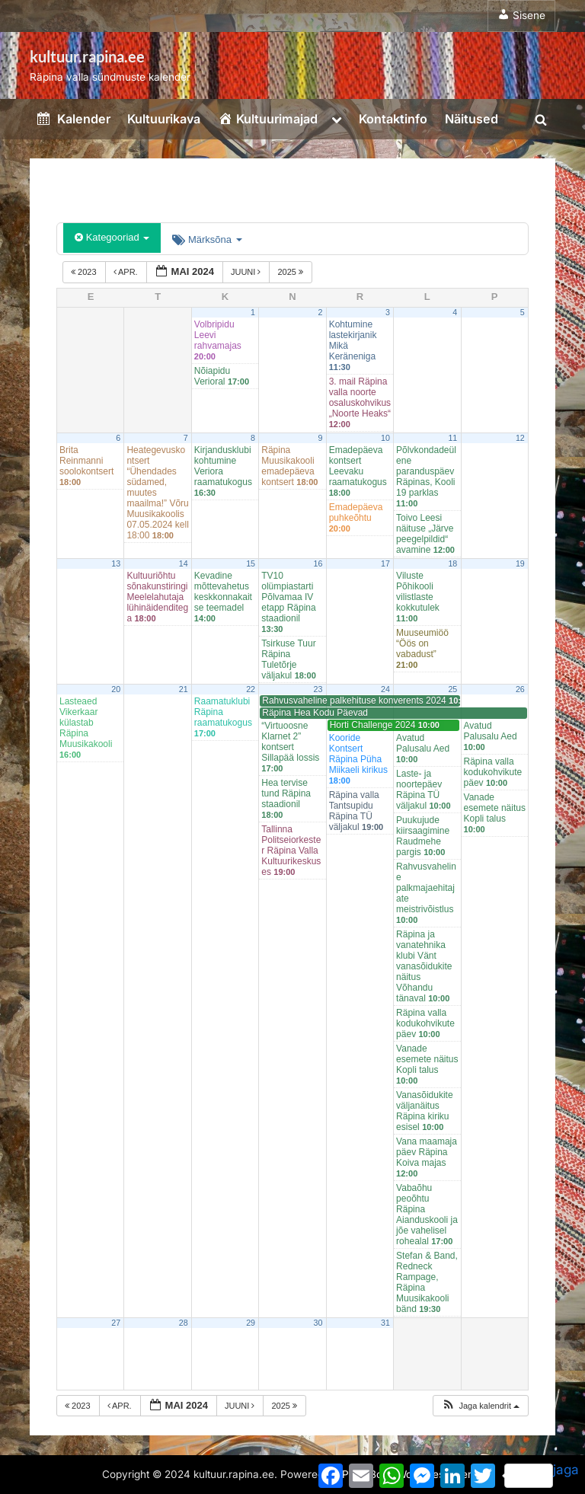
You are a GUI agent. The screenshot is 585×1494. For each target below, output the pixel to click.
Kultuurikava (163, 118)
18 (452, 563)
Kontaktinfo (393, 118)
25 (452, 689)
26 (520, 689)
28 (183, 1322)
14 (183, 563)
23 (318, 689)
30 (318, 1322)
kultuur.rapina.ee (87, 56)
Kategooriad (112, 237)
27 (115, 1322)
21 (183, 689)
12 (520, 437)
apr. (126, 271)
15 (250, 563)
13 (115, 563)
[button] (480, 1406)
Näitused (471, 118)
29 (250, 1322)
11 (452, 437)
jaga (541, 1475)
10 (385, 437)
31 (385, 1322)
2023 (85, 271)
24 (385, 689)
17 (385, 563)
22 (250, 689)
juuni (247, 271)
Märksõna (206, 239)
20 (115, 689)
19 (520, 563)
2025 (291, 271)
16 (318, 563)
